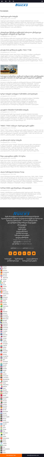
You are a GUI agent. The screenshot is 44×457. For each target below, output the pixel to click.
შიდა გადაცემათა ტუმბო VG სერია (12, 156)
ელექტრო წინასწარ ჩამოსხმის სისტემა (14, 110)
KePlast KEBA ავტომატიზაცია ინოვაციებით (15, 188)
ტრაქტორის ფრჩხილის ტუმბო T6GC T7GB (15, 50)
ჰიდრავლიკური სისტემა (9, 16)
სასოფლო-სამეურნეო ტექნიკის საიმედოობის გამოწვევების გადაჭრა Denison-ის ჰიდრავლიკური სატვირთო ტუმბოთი (21, 77)
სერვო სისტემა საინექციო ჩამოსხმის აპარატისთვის (19, 94)
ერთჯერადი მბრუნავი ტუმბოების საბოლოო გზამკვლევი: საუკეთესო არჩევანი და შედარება (20, 33)
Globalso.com (19, 248)
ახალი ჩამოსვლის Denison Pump (12, 172)
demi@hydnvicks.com (26, 244)
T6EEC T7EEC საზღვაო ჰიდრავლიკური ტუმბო (17, 126)
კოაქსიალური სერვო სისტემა (11, 140)
